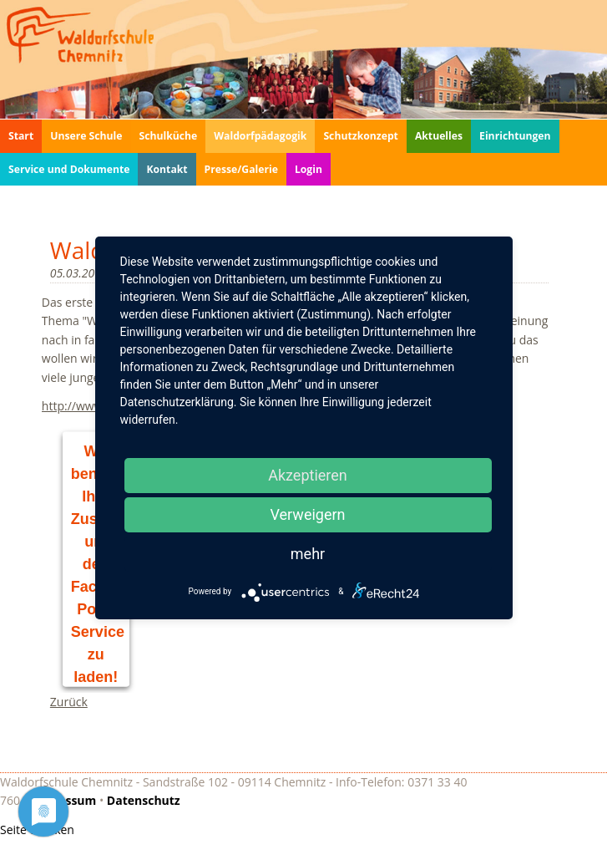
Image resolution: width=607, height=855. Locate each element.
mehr (308, 553)
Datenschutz (143, 800)
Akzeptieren (307, 475)
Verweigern (307, 514)
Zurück (69, 702)
